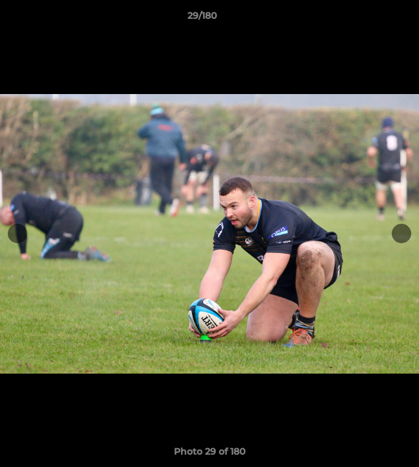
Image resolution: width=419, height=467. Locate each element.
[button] (372, 19)
